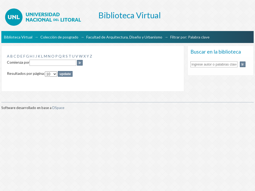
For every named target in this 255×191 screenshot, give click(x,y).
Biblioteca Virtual (18, 37)
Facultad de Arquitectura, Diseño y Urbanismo (124, 37)
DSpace (58, 108)
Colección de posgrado (59, 37)
